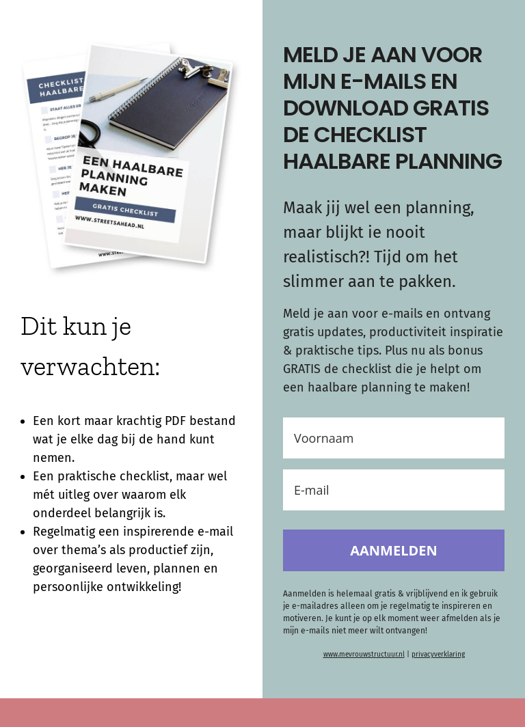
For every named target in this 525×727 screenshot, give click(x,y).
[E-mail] (393, 489)
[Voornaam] (393, 437)
